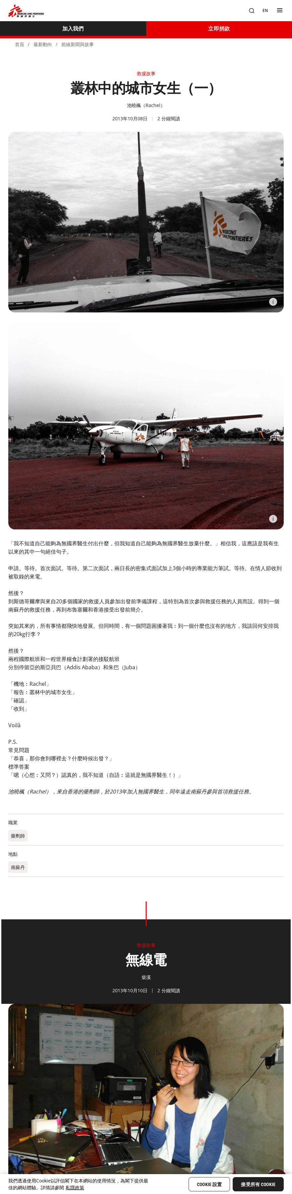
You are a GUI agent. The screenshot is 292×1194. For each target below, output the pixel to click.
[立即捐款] (219, 28)
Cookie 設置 (209, 1184)
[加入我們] (73, 28)
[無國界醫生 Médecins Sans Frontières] (26, 10)
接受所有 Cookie (258, 1184)
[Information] (273, 302)
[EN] (265, 10)
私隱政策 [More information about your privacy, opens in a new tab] (75, 1187)
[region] (146, 1184)
